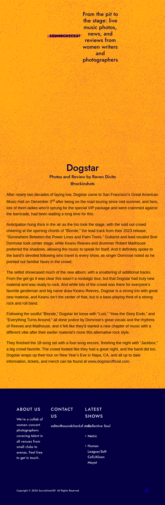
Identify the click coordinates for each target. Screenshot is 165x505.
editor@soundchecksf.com (71, 425)
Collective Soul (99, 425)
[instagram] (146, 490)
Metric (92, 436)
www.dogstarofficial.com (108, 361)
